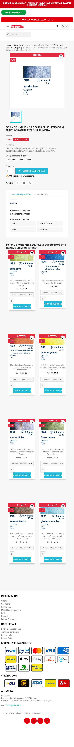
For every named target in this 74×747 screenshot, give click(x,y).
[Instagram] (34, 721)
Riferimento (15, 210)
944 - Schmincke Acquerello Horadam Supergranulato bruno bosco (52, 451)
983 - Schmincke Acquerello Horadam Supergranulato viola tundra (21, 451)
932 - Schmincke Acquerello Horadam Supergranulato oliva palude (21, 283)
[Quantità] (9, 171)
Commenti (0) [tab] (41, 194)
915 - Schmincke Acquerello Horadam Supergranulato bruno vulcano (21, 536)
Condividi (17, 182)
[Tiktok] (40, 721)
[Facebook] (27, 721)
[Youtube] (47, 721)
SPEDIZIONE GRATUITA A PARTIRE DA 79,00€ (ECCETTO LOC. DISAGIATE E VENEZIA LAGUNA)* (37, 4)
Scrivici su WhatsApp (13, 12)
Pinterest (30, 182)
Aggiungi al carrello (31, 171)
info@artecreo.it (14, 705)
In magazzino (16, 214)
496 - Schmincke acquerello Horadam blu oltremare (52, 281)
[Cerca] (18, 34)
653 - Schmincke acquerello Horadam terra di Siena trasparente (21, 367)
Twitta (24, 182)
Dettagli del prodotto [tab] (21, 194)
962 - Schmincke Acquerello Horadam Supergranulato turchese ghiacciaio (52, 536)
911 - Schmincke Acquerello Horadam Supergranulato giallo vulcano (53, 367)
